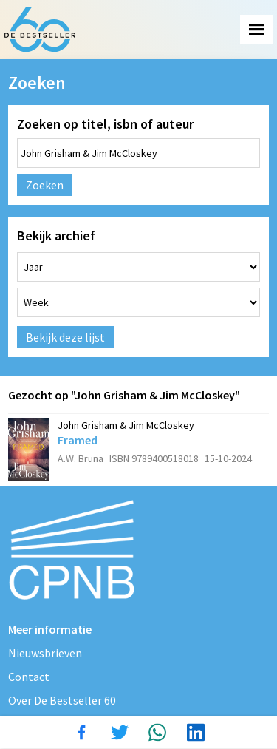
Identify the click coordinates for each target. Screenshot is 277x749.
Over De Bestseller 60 (62, 700)
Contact (28, 676)
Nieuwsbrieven (45, 652)
